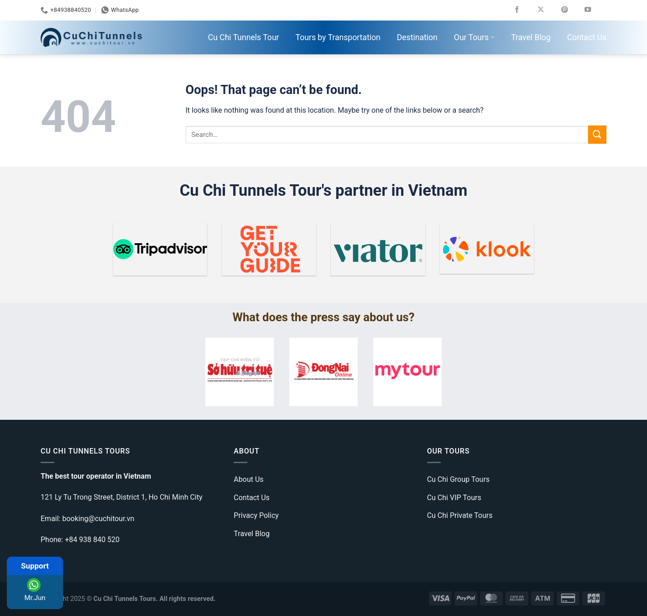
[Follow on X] (547, 10)
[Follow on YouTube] (594, 10)
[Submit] (597, 134)
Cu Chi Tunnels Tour (243, 37)
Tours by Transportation (338, 37)
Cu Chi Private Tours (460, 515)
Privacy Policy (256, 515)
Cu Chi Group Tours (458, 479)
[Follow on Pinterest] (571, 10)
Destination (417, 37)
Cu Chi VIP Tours (454, 497)
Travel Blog (530, 37)
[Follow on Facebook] (523, 10)
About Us (248, 479)
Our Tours (474, 37)
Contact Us (586, 37)
